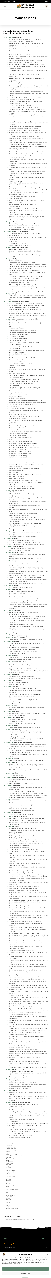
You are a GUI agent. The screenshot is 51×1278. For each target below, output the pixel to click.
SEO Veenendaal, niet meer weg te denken (23, 443)
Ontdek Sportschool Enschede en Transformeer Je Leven (27, 171)
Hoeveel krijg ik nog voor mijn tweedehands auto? (25, 387)
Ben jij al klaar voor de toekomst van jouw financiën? (25, 60)
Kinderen (16, 674)
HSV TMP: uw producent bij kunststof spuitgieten (25, 389)
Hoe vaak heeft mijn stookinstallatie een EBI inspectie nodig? (28, 1114)
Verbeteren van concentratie (18, 449)
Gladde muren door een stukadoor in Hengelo (24, 270)
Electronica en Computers (22, 531)
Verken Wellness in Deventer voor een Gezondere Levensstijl (28, 1040)
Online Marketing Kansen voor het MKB (21, 696)
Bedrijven (16, 259)
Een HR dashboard (15, 348)
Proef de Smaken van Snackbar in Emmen (22, 1007)
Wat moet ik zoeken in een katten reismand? (23, 208)
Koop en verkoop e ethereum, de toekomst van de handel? (28, 575)
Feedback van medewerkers (18, 356)
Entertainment (18, 546)
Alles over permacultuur (16, 261)
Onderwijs (16, 729)
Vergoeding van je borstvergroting (20, 453)
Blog (14, 294)
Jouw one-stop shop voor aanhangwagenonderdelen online (28, 142)
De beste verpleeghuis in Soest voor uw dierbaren (25, 840)
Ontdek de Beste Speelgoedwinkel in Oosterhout (25, 906)
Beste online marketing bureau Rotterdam (23, 330)
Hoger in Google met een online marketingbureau (25, 657)
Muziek (15, 725)
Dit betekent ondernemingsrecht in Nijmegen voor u (26, 760)
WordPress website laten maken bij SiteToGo (23, 480)
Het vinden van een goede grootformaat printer (24, 379)
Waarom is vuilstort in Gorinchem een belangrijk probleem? (28, 1051)
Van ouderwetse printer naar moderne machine (24, 447)
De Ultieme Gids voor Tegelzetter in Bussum (23, 873)
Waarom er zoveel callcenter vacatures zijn (22, 459)
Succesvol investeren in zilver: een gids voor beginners (26, 187)
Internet (15, 655)
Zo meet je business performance (19, 1137)
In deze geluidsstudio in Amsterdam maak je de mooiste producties (19, 1219)
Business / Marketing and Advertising (25, 319)
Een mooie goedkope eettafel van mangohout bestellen (27, 616)
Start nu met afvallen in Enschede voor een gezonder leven (28, 604)
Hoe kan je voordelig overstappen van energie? (24, 381)
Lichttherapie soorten (16, 406)
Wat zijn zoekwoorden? (16, 470)
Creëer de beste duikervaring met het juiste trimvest (26, 764)
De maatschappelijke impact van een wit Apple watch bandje (28, 86)
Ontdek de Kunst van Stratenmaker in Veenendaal (25, 941)
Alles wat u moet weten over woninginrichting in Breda (26, 830)
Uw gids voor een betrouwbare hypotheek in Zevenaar (26, 577)
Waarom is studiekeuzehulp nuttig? (20, 245)
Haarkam (12, 367)
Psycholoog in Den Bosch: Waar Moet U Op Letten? (25, 1009)
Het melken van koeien (16, 377)
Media (15, 706)
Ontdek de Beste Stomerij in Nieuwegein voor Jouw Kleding (28, 915)
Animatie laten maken (16, 325)
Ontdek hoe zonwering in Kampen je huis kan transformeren (28, 985)
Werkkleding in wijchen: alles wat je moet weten (24, 1061)
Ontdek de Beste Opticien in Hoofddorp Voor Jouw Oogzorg (28, 900)
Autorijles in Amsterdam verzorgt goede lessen (24, 226)
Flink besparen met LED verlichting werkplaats (24, 115)
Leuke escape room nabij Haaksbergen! (21, 810)
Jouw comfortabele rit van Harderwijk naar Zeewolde (26, 138)
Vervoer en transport (20, 816)
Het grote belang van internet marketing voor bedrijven (27, 375)
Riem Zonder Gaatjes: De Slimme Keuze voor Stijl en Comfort (28, 1096)
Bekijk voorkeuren (25, 1273)
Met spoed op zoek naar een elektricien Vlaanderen (25, 542)
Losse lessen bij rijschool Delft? (19, 150)
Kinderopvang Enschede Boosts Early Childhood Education (28, 146)
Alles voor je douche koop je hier (19, 55)
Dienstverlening (18, 490)
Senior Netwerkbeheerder (17, 243)
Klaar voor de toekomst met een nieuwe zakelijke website (27, 402)
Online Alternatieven (15, 741)
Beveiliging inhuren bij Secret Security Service (23, 62)
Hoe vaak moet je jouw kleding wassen (21, 383)
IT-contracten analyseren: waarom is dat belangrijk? (25, 278)
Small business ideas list (16, 684)
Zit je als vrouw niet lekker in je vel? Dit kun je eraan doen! (27, 216)
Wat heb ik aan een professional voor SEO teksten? (25, 463)
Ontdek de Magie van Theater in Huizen (21, 950)
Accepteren (25, 1269)
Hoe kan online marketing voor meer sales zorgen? (25, 694)
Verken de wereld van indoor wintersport (22, 196)
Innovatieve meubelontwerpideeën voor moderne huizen (27, 713)
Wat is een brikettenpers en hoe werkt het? (23, 286)
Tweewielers (17, 785)
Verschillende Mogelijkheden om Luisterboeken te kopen (27, 313)
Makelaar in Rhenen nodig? (18, 414)
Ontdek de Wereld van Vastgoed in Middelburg (24, 976)
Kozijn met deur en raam (17, 1081)
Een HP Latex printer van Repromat (20, 346)
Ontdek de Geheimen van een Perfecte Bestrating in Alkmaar (28, 935)
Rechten (16, 758)
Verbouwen (17, 812)
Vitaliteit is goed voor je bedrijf (18, 457)
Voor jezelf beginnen (15, 198)
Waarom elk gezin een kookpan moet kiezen (23, 1049)
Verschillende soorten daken (18, 455)
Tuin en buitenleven (20, 777)
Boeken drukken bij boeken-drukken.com (22, 332)
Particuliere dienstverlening (22, 742)
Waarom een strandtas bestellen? (19, 1048)
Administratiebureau (15, 492)
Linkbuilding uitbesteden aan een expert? (22, 408)
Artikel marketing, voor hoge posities (21, 327)
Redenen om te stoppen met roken (20, 603)
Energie (15, 538)
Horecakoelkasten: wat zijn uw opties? (21, 624)
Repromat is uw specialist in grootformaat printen (25, 432)
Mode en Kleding (18, 717)
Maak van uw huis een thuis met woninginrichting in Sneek (28, 896)
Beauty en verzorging (20, 247)
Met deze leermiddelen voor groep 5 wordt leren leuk (26, 739)
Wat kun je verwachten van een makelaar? (22, 1083)
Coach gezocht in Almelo (17, 593)
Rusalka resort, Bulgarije (16, 775)
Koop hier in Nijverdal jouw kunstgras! (21, 783)
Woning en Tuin (18, 1069)
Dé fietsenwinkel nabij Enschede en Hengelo (23, 791)
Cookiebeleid (25, 1277)
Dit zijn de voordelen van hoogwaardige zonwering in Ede (27, 264)
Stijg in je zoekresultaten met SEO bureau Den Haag (26, 669)
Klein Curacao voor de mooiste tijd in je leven (23, 809)
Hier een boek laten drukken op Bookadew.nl (23, 307)
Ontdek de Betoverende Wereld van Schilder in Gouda (26, 927)
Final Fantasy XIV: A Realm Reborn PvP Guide (23, 358)
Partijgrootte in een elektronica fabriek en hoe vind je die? (27, 544)
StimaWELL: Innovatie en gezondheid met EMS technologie (28, 770)
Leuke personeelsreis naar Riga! (19, 282)
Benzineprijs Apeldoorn (16, 832)
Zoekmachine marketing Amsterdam (21, 486)
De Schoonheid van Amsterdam (19, 845)
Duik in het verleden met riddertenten (21, 548)
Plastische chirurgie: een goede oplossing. (22, 426)
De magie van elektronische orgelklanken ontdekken (26, 91)
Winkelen (16, 826)
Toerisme (16, 774)
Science (11, 439)
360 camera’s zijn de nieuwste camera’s (21, 321)
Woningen (16, 1079)
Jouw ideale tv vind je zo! (17, 140)
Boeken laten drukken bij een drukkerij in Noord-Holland (27, 305)
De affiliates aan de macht (17, 336)
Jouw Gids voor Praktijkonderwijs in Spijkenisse (24, 886)
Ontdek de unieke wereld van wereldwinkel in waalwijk (26, 964)
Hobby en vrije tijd (19, 638)
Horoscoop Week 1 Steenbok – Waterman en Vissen (25, 639)
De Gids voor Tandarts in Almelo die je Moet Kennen (25, 842)
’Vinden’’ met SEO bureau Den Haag (20, 663)
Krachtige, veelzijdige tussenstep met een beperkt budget (28, 795)
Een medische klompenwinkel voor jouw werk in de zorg (27, 109)
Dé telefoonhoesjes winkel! (17, 340)
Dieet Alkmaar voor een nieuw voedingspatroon (24, 595)
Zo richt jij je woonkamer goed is (19, 1088)
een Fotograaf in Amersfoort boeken (20, 587)
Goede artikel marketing (17, 362)
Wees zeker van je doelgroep (18, 478)
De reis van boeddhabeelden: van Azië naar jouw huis (26, 97)
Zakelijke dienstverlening (21, 1102)
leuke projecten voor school (18, 148)
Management (17, 680)
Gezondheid (17, 589)
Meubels (16, 711)
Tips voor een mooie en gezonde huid (21, 253)
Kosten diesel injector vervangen (19, 515)
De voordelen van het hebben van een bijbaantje (24, 233)
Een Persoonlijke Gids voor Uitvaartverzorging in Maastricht (28, 877)
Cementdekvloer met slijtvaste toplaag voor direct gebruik (28, 744)
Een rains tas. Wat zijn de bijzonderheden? (22, 719)
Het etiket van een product (17, 373)
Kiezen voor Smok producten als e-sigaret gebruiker (25, 400)
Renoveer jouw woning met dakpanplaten (22, 1077)
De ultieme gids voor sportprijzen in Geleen (23, 871)
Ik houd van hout (14, 391)
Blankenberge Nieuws (16, 834)
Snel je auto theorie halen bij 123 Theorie (22, 227)
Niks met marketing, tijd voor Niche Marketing (24, 416)
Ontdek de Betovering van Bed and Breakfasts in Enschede (28, 154)
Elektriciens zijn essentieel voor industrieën (23, 513)
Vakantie (16, 799)
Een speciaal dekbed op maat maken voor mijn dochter (27, 350)
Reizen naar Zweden (15, 430)
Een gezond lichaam (15, 344)
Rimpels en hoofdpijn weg (17, 435)
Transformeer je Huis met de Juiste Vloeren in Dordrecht (27, 1030)
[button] (48, 1254)
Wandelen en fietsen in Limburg (19, 550)
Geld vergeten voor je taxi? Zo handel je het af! (24, 820)
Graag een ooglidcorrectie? (17, 365)
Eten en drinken (18, 552)
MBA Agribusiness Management (19, 682)
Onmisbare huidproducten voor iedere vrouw (23, 517)
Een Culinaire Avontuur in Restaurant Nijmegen (24, 107)
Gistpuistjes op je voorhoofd (18, 249)
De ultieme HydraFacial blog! (18, 636)
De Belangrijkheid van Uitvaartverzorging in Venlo (25, 836)
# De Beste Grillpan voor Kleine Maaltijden (22, 828)
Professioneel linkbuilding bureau (19, 428)
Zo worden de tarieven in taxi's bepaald (21, 229)
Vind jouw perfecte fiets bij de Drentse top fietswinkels (26, 797)
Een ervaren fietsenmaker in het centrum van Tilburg (26, 793)
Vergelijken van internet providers (20, 451)
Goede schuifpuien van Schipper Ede (21, 364)
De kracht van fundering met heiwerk (21, 814)
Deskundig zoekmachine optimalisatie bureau (24, 342)
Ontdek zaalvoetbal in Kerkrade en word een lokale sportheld (28, 1001)
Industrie (16, 641)
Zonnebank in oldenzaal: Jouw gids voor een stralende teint (28, 1067)
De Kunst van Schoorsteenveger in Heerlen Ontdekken (26, 843)
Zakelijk (15, 1090)
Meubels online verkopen (17, 715)
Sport (15, 762)
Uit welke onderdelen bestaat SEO (20, 659)
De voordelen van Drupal (17, 1108)
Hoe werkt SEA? (14, 385)
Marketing (16, 686)
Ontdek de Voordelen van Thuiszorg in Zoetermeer (25, 970)
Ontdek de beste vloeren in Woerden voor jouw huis (25, 921)
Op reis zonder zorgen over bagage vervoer (22, 284)
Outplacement (13, 1121)
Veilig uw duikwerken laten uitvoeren (21, 1135)
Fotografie (16, 585)
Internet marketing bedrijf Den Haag (21, 395)
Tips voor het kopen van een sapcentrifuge (22, 536)
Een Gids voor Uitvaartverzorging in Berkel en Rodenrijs (26, 875)
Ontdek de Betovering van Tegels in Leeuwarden (24, 933)
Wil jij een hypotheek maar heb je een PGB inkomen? (26, 583)
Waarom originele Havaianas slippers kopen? (23, 723)
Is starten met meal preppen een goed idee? (23, 599)
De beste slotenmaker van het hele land (22, 262)
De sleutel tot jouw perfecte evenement (22, 99)
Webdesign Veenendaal (16, 476)
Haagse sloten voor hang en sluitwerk (21, 1071)
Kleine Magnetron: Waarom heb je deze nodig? (24, 890)
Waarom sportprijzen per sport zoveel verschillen (24, 772)
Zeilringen (12, 529)
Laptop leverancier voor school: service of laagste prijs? (26, 296)
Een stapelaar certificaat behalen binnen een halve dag (26, 818)
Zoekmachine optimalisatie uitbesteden (22, 488)
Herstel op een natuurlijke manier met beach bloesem (26, 276)
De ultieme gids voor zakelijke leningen (21, 566)
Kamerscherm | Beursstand (18, 398)
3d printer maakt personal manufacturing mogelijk (25, 323)
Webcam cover (14, 472)
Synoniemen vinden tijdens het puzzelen (22, 445)
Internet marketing (19, 661)
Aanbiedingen (17, 37)
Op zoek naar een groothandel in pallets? (22, 1119)
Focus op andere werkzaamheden (20, 360)
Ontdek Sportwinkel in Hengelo (19, 995)
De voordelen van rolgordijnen (18, 103)
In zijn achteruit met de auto (18, 393)
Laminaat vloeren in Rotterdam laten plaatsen (23, 280)
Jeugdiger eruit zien (15, 397)
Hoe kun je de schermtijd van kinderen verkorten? (25, 678)
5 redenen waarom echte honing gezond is (23, 591)
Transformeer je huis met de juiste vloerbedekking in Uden (28, 1028)
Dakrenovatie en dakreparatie (18, 334)
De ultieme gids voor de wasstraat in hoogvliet (24, 849)
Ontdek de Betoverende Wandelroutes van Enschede (26, 152)
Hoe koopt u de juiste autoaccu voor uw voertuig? (25, 130)
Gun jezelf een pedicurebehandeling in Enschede (25, 251)
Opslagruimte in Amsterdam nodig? (20, 424)
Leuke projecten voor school (18, 737)
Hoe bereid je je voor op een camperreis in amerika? (25, 126)
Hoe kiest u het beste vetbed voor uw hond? (23, 128)
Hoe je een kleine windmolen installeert (21, 540)
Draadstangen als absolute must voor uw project (24, 1110)
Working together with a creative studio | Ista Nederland (27, 292)
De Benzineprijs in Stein (16, 838)
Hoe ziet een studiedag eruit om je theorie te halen (25, 731)
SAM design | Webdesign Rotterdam (20, 437)
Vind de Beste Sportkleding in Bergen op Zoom (24, 1046)
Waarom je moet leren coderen (19, 461)
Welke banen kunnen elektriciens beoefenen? (24, 527)
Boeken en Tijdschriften (21, 301)
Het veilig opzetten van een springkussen (22, 121)
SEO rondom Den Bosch (17, 698)
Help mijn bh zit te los (16, 721)
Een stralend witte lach (16, 352)
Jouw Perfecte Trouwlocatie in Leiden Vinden (23, 888)
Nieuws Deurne (14, 898)
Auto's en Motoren (19, 222)
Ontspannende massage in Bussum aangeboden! (25, 601)
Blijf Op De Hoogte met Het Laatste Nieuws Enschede (26, 64)
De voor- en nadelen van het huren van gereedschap (26, 101)
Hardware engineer (15, 235)
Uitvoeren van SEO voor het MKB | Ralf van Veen (24, 700)
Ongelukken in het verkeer (17, 418)
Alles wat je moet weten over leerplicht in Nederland (26, 303)
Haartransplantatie (19, 634)
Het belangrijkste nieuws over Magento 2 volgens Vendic (27, 1112)
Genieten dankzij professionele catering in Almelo (25, 558)
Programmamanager (15, 181)
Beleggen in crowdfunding (17, 329)
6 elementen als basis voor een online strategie (24, 688)
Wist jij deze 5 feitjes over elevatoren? (21, 214)
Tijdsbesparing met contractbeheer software (23, 1129)
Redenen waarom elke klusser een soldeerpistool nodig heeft (28, 1011)
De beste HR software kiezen (18, 338)
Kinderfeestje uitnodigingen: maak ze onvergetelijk (25, 144)
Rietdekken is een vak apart (18, 433)
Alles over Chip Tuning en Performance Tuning (24, 224)
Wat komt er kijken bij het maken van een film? (24, 468)
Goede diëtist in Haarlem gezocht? (20, 597)
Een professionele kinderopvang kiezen (21, 676)
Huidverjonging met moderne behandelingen (24, 136)
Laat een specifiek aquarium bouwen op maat (23, 404)
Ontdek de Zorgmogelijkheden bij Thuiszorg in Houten (26, 980)
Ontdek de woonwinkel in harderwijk (21, 978)
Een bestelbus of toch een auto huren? (21, 105)
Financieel (16, 560)
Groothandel (17, 610)
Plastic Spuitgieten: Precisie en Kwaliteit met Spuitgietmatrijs (28, 1123)
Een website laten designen (18, 354)
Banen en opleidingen (20, 231)
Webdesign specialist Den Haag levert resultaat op (25, 474)
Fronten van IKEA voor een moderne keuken (23, 618)
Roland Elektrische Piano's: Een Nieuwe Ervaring (24, 727)
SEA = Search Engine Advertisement (20, 441)
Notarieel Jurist (14, 241)
